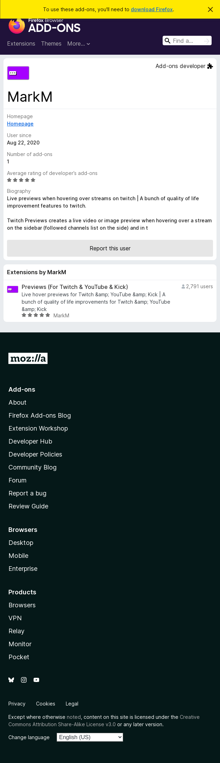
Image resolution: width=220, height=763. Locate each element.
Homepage (20, 124)
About (17, 402)
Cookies (45, 704)
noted (74, 717)
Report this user (110, 248)
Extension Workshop (38, 428)
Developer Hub (30, 441)
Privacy (17, 704)
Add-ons (21, 389)
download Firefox (152, 9)
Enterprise (22, 568)
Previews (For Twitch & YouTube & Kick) (75, 287)
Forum (17, 480)
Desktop (20, 542)
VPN (15, 618)
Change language (29, 737)
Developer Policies (35, 454)
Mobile (18, 555)
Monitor (19, 644)
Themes (51, 43)
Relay (16, 631)
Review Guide (28, 506)
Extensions (21, 43)
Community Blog (32, 467)
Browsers (22, 605)
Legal (72, 704)
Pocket (18, 657)
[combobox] (187, 40)
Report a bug (27, 493)
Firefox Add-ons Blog (39, 415)
